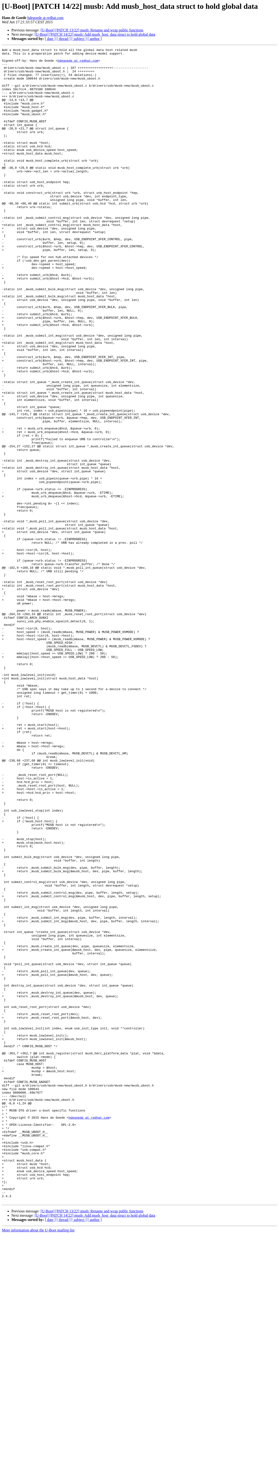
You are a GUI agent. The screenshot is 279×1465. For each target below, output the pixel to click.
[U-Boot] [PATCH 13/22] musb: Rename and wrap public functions (92, 30)
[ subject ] (79, 39)
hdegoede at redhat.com (45, 18)
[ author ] (95, 39)
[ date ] (50, 39)
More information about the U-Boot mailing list (38, 1461)
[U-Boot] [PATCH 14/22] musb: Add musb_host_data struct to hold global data (95, 34)
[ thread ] (64, 39)
